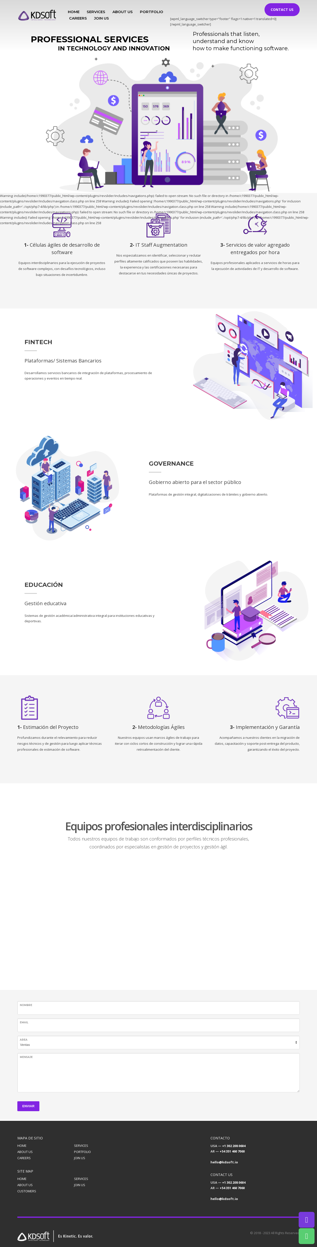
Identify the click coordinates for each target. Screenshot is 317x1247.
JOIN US (79, 1158)
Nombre (26, 1005)
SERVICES (81, 1145)
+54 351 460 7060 (232, 1151)
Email (24, 1022)
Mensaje (26, 1057)
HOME (21, 1145)
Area (23, 1039)
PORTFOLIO (82, 1152)
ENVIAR (28, 1106)
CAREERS (24, 1158)
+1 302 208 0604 (233, 1146)
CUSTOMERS (26, 1191)
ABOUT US (25, 1152)
